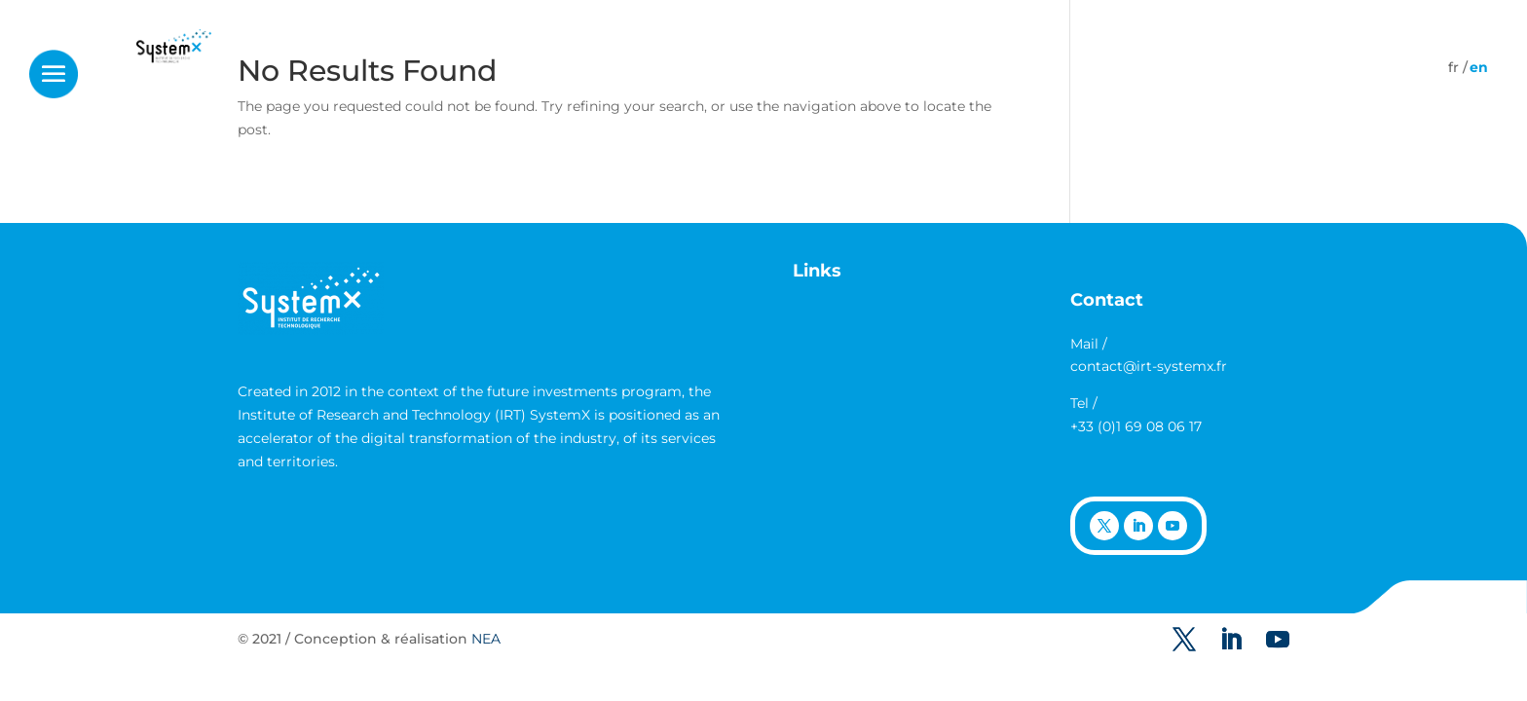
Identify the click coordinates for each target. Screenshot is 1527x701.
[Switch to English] (1479, 67)
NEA (486, 638)
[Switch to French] (1453, 67)
